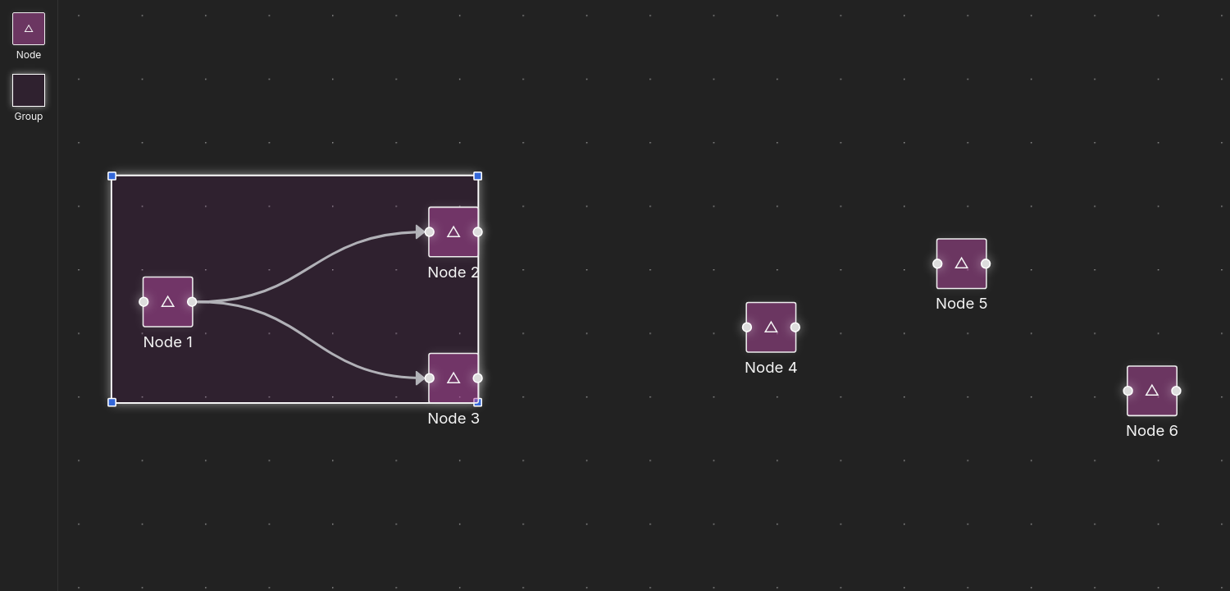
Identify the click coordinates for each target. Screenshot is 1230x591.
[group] (168, 302)
